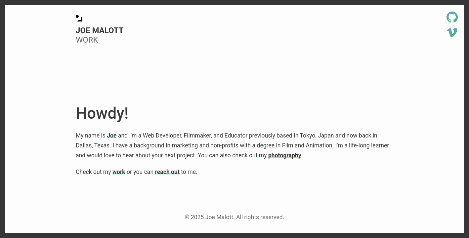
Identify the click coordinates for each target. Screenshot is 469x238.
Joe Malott (100, 30)
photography (284, 155)
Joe (111, 135)
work (118, 172)
